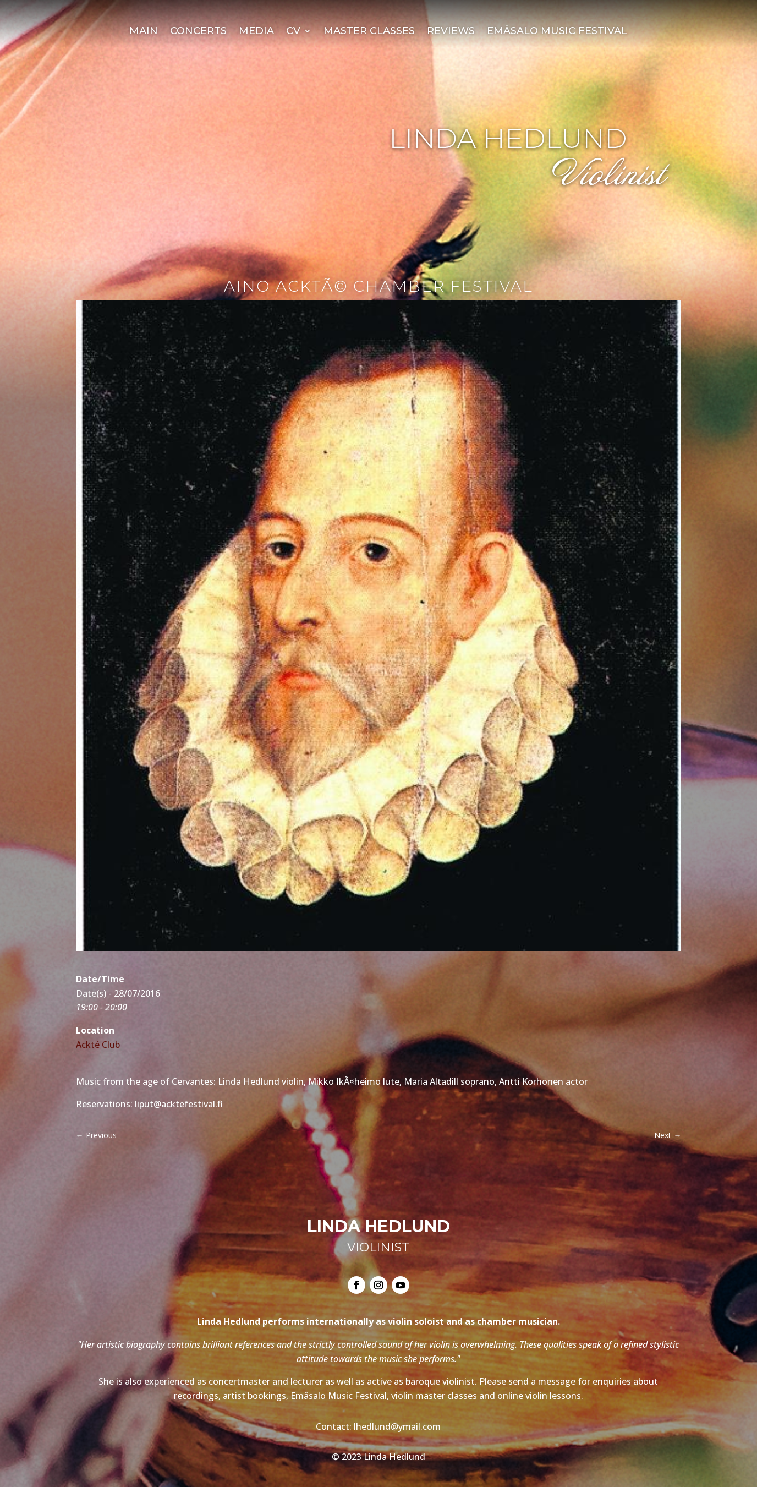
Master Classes (369, 32)
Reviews (451, 32)
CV (293, 32)
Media (256, 32)
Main (143, 32)
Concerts (198, 32)
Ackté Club (98, 1044)
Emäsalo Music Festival (557, 32)
